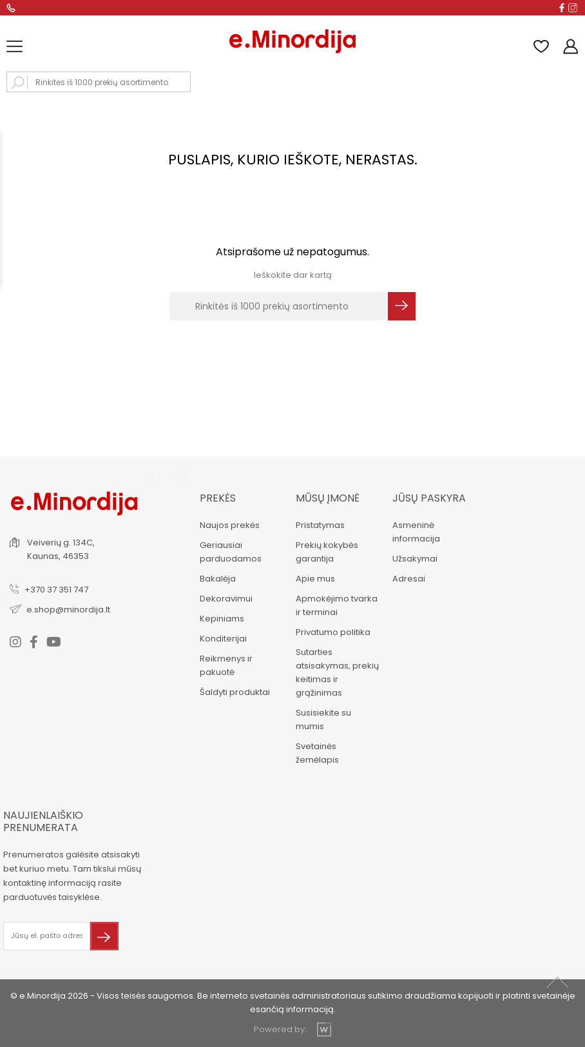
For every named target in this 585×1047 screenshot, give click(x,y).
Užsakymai (414, 559)
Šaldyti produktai (235, 692)
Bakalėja (218, 578)
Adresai (408, 578)
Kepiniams (222, 618)
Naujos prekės (230, 525)
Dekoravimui (226, 598)
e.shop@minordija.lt (68, 609)
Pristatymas (320, 525)
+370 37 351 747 (56, 589)
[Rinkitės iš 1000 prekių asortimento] (277, 306)
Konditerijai (223, 638)
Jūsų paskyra (429, 498)
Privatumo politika (333, 632)
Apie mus (315, 578)
